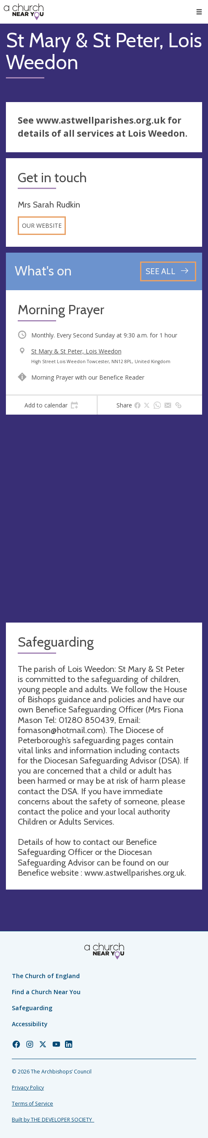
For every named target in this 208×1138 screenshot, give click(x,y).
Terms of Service (32, 1103)
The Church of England (46, 976)
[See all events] (168, 271)
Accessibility (30, 1024)
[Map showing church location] (104, 519)
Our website (42, 225)
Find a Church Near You (46, 992)
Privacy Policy (28, 1087)
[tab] (51, 405)
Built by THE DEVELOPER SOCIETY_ (53, 1119)
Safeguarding (32, 1008)
